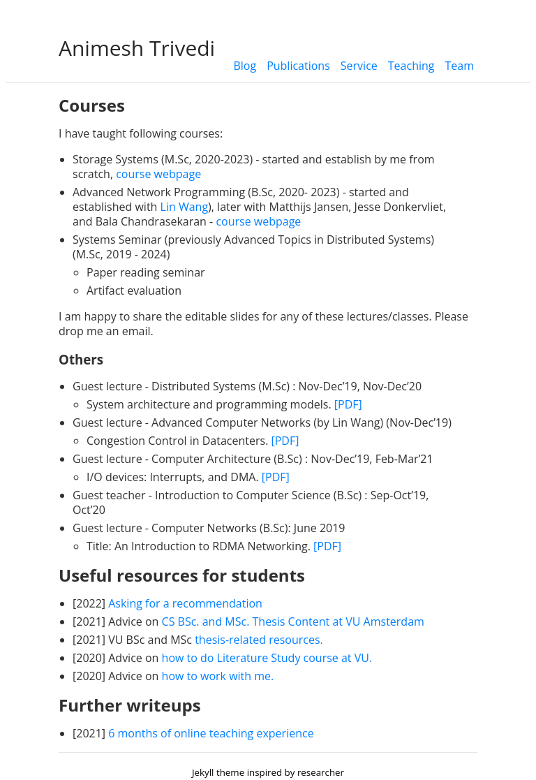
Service (359, 65)
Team (460, 65)
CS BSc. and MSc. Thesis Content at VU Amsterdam (293, 621)
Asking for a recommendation (185, 603)
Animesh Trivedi (137, 48)
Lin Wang (185, 206)
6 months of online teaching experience (210, 733)
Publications (298, 65)
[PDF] (348, 404)
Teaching (411, 65)
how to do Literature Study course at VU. (267, 657)
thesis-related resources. (259, 639)
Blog (244, 65)
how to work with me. (218, 676)
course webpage (158, 174)
